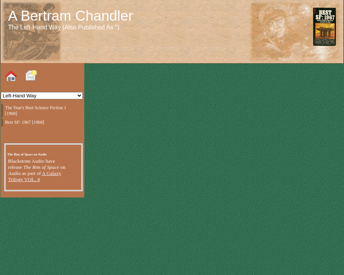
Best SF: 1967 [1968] (24, 122)
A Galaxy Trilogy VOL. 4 (34, 176)
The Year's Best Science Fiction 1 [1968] (35, 110)
